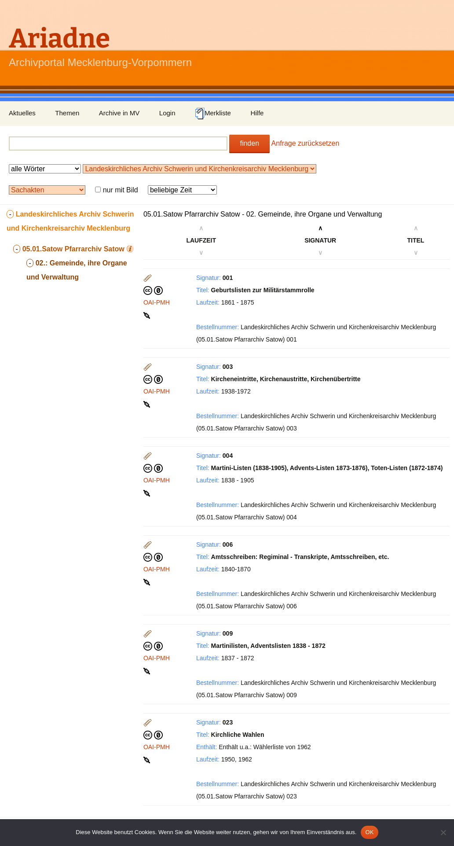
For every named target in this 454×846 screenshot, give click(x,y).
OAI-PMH (156, 302)
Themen (67, 113)
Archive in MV (119, 113)
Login (167, 113)
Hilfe (257, 113)
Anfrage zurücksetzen (305, 143)
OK (369, 832)
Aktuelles (22, 113)
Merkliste (213, 113)
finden (249, 143)
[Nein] (443, 832)
